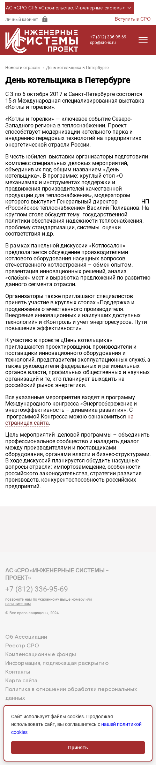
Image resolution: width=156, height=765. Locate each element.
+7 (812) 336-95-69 (108, 37)
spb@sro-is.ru (103, 42)
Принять (78, 747)
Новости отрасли (22, 67)
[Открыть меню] (143, 39)
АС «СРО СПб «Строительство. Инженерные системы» (69, 8)
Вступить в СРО (133, 19)
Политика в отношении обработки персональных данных (71, 694)
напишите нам (18, 604)
